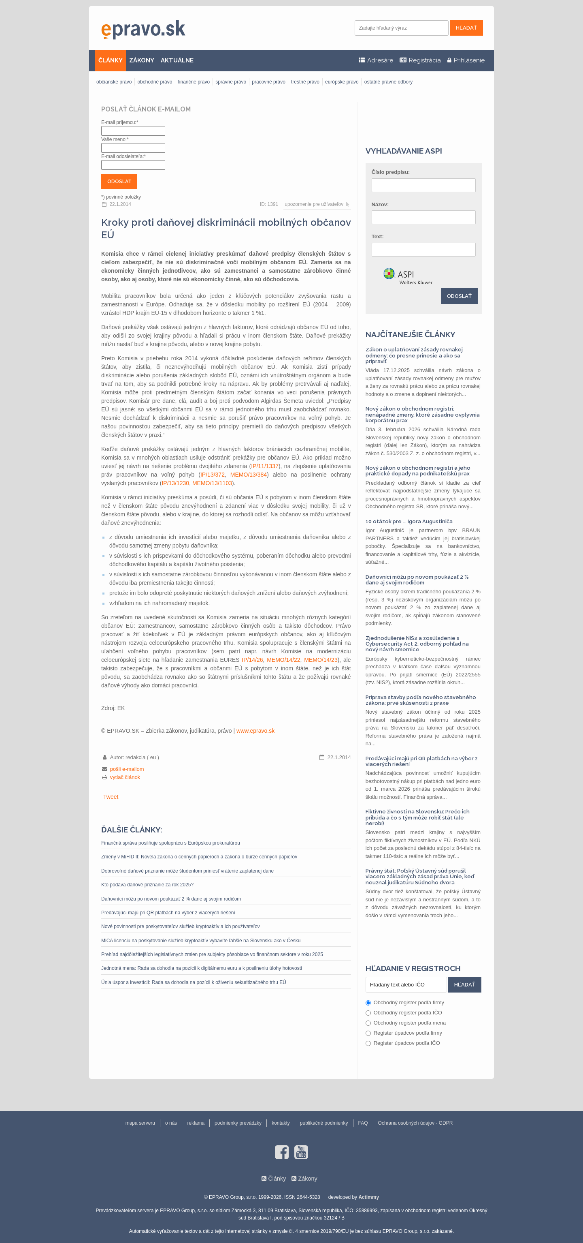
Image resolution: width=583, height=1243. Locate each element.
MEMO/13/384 (248, 474)
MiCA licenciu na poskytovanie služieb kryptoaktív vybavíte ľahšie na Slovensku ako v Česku (200, 940)
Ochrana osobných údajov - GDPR (415, 1123)
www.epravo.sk (255, 730)
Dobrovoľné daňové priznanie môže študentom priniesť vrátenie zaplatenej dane (187, 871)
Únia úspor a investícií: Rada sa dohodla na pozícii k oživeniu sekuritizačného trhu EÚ (193, 982)
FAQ (363, 1123)
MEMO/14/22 (283, 660)
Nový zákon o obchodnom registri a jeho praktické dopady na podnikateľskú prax (418, 471)
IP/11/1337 (265, 466)
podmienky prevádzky (238, 1123)
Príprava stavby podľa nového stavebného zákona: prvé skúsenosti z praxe (421, 700)
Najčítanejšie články (410, 334)
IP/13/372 (212, 474)
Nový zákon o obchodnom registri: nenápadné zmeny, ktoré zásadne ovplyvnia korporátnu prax (423, 415)
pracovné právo (268, 82)
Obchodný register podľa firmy (405, 1002)
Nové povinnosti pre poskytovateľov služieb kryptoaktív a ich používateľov (180, 926)
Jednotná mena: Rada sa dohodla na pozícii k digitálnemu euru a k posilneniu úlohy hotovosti (201, 968)
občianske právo (114, 82)
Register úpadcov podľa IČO (403, 1043)
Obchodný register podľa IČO (404, 1013)
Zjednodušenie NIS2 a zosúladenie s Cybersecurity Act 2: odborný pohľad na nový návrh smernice (417, 644)
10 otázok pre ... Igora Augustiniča (409, 521)
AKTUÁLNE (177, 60)
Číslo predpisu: (391, 172)
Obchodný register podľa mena (406, 1023)
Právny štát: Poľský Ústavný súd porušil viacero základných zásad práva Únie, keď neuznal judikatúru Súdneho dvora (420, 877)
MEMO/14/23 (320, 660)
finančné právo (194, 82)
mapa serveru (140, 1123)
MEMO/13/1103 (212, 483)
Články (277, 1178)
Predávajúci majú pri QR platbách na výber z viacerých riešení (168, 913)
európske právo (342, 82)
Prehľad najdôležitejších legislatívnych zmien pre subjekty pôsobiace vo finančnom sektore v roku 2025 (212, 954)
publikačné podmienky (324, 1123)
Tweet (110, 797)
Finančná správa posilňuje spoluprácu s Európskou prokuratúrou (170, 843)
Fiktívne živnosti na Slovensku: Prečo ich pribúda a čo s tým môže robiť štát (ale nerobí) (418, 817)
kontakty (281, 1123)
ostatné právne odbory (388, 82)
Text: (378, 236)
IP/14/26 (252, 660)
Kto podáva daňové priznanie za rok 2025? (147, 885)
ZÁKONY (141, 60)
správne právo (230, 82)
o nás (171, 1123)
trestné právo (305, 82)
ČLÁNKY (110, 60)
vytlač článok (125, 777)
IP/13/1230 (175, 483)
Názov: (380, 204)
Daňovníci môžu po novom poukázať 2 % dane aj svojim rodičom (171, 899)
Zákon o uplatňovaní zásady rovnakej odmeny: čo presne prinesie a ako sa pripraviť (414, 355)
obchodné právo (154, 82)
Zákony (307, 1178)
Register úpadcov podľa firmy (404, 1033)
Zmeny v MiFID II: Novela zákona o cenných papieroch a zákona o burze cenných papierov (199, 857)
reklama (195, 1123)
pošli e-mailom (127, 769)
